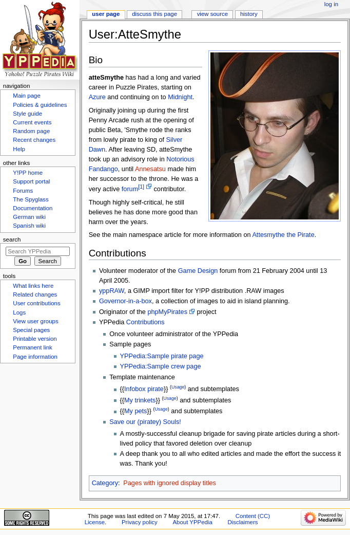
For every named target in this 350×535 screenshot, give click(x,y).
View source (212, 14)
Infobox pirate (144, 389)
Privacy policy (140, 522)
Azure (97, 97)
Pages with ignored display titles (169, 483)
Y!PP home (28, 173)
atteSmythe (106, 77)
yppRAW (111, 290)
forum (130, 189)
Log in (331, 4)
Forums (23, 191)
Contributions (145, 322)
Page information (35, 357)
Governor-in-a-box (125, 301)
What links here (33, 286)
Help (19, 149)
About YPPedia (192, 522)
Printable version (34, 339)
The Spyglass (30, 199)
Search (12, 239)
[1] (141, 186)
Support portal (31, 181)
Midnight (180, 97)
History (249, 14)
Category (105, 483)
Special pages (31, 330)
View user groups (35, 321)
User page (106, 14)
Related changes (35, 294)
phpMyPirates (167, 312)
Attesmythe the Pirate (283, 234)
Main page (27, 96)
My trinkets (139, 400)
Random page (31, 131)
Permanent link (32, 347)
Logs (19, 312)
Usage (177, 387)
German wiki (29, 217)
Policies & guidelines (40, 105)
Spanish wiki (29, 226)
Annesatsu (150, 169)
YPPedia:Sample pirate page (162, 356)
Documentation (32, 208)
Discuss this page (154, 14)
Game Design (198, 270)
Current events (32, 122)
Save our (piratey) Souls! (145, 422)
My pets (135, 411)
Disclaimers (242, 522)
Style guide (27, 113)
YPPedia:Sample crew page (160, 366)
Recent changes (34, 140)
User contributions (36, 303)
